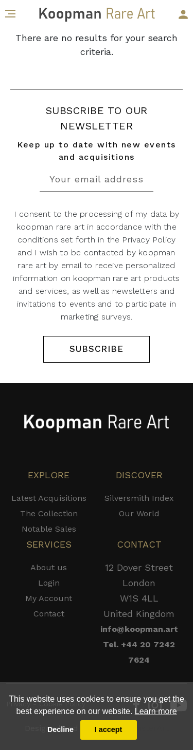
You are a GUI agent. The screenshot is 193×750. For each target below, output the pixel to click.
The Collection (49, 513)
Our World (139, 513)
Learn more (156, 711)
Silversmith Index (139, 498)
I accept (108, 729)
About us (48, 567)
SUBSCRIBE (96, 349)
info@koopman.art (139, 629)
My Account (48, 598)
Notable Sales (49, 529)
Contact (48, 613)
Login (49, 583)
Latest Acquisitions (48, 498)
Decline (60, 729)
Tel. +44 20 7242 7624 (139, 652)
